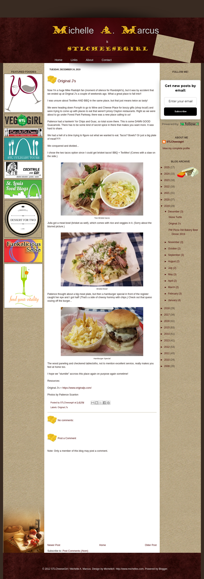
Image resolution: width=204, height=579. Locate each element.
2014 (167, 333)
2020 (167, 199)
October (173, 248)
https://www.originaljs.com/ (76, 387)
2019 (167, 206)
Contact (106, 60)
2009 (167, 366)
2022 (167, 186)
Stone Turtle (175, 217)
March (172, 287)
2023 (167, 180)
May (171, 274)
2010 (167, 359)
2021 (167, 193)
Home (58, 60)
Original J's (63, 407)
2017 (167, 314)
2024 (167, 173)
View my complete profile (176, 148)
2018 (167, 308)
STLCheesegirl (67, 402)
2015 (167, 327)
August (172, 261)
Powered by (180, 124)
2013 (167, 340)
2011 (167, 353)
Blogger (163, 568)
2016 (167, 321)
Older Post (151, 545)
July (170, 268)
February (173, 293)
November (174, 242)
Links (74, 60)
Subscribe (180, 111)
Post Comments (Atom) (75, 550)
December (174, 211)
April (171, 280)
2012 (167, 346)
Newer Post (53, 545)
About (89, 60)
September (174, 255)
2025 (167, 167)
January (173, 300)
